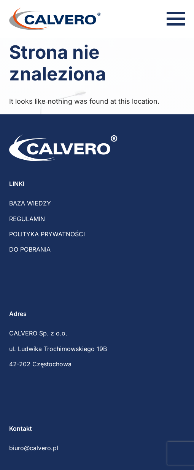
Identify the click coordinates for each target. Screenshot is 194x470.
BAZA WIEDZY (30, 203)
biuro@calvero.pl (33, 448)
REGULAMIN (27, 219)
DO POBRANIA (30, 249)
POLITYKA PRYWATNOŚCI (47, 234)
